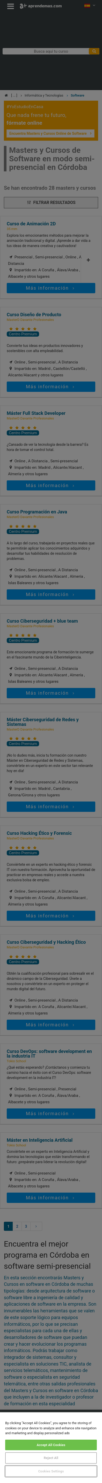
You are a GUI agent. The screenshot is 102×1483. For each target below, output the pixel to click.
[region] (51, 1447)
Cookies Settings (51, 1471)
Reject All (51, 1458)
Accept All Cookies (51, 1445)
